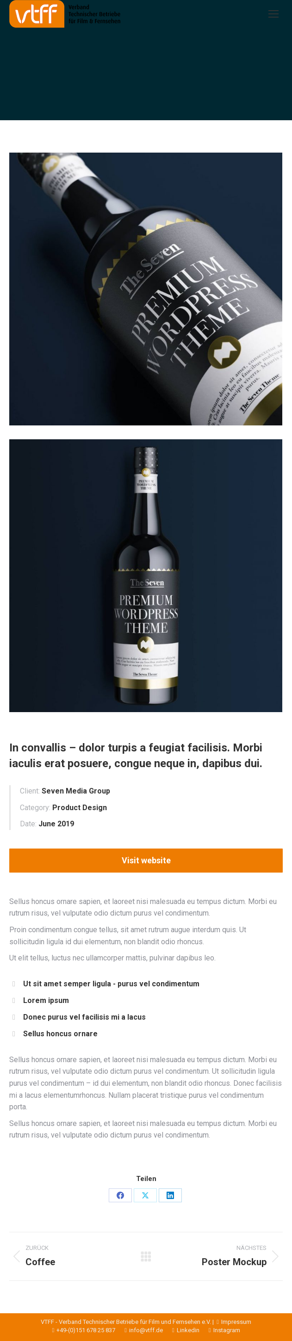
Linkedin (181, 1330)
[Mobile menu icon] (273, 14)
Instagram (219, 1330)
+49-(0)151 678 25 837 (84, 1330)
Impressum (233, 1321)
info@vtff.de (139, 1330)
